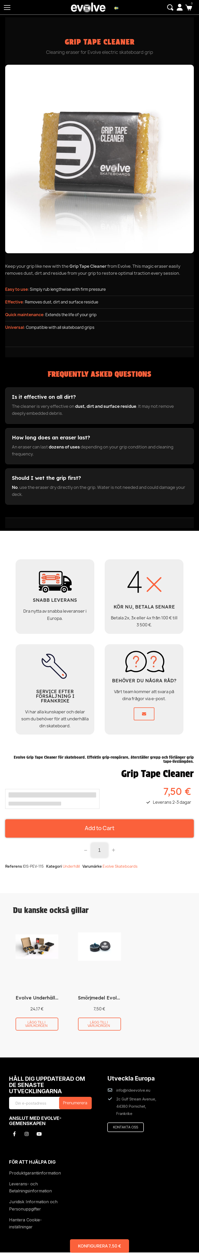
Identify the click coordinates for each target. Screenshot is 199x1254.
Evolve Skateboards (120, 867)
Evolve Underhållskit (39, 999)
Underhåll (71, 867)
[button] (170, 7)
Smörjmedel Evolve (100, 999)
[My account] (179, 7)
